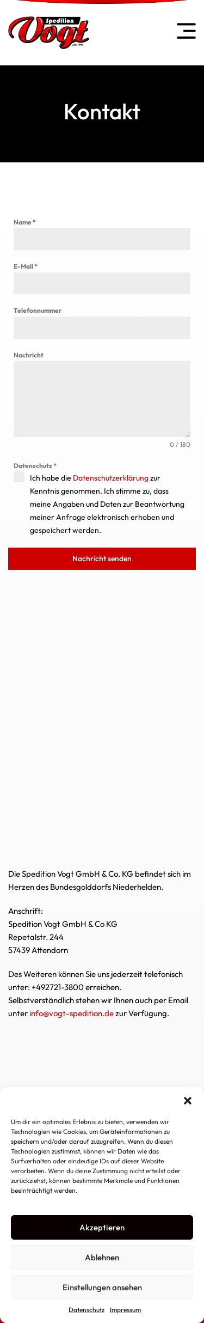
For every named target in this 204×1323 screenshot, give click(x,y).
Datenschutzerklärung (111, 478)
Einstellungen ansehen (102, 1287)
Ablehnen (102, 1257)
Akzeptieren (102, 1227)
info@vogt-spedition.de (71, 1013)
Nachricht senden (102, 558)
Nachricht (29, 355)
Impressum (125, 1310)
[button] (187, 1100)
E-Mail (26, 266)
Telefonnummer (37, 310)
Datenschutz (86, 1310)
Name (25, 222)
